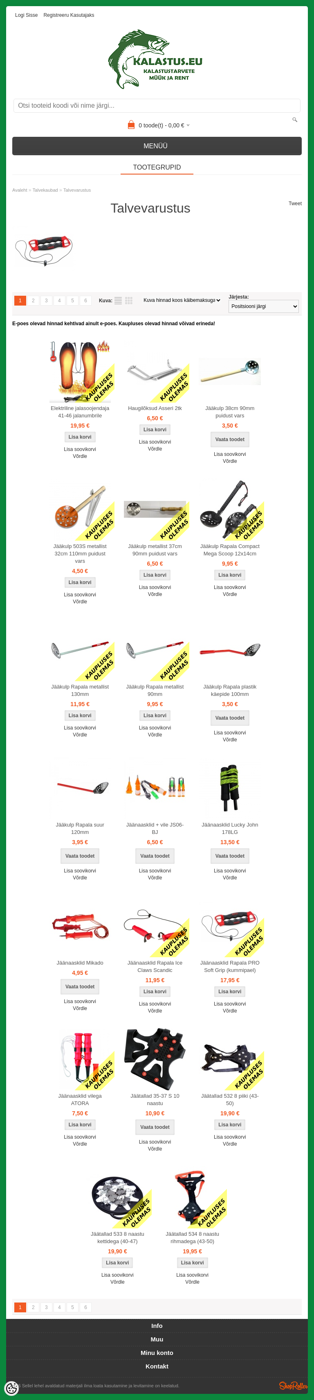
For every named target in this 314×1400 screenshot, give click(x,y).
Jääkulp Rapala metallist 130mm (80, 690)
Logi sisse (26, 15)
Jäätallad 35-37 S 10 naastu (154, 1099)
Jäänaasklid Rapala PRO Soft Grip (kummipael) (230, 966)
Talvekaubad (45, 190)
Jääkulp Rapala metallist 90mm (155, 690)
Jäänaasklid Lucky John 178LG (230, 828)
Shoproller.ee (293, 1386)
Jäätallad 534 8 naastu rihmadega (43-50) (192, 1237)
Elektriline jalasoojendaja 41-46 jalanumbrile (80, 412)
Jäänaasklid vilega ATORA (80, 1099)
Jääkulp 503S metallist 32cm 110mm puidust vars (80, 553)
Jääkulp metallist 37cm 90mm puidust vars (155, 550)
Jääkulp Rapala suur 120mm (80, 828)
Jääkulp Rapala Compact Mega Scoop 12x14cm (230, 550)
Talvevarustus (77, 190)
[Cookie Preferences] (11, 1388)
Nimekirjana (118, 300)
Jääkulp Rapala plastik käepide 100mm (229, 690)
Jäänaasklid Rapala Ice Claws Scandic (155, 966)
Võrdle (80, 456)
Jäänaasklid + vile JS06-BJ (155, 828)
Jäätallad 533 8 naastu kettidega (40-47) (117, 1237)
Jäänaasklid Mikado (80, 963)
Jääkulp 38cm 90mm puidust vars (229, 412)
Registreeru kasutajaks (68, 15)
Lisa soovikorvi (80, 449)
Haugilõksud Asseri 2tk (155, 408)
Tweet (295, 203)
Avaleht (19, 190)
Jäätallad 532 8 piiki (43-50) (230, 1099)
